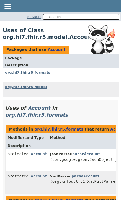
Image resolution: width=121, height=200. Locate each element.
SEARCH (34, 17)
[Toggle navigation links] (7, 7)
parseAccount (87, 154)
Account (56, 49)
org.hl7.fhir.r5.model (26, 87)
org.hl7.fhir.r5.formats (27, 72)
